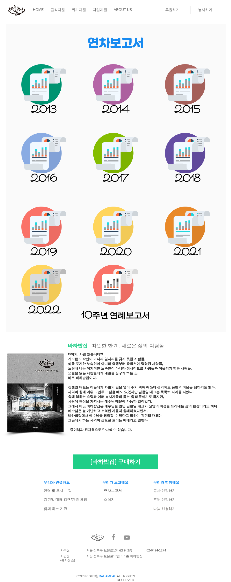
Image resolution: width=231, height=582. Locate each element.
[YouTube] (127, 537)
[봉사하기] (205, 10)
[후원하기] (172, 10)
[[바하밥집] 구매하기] (115, 461)
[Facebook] (113, 537)
